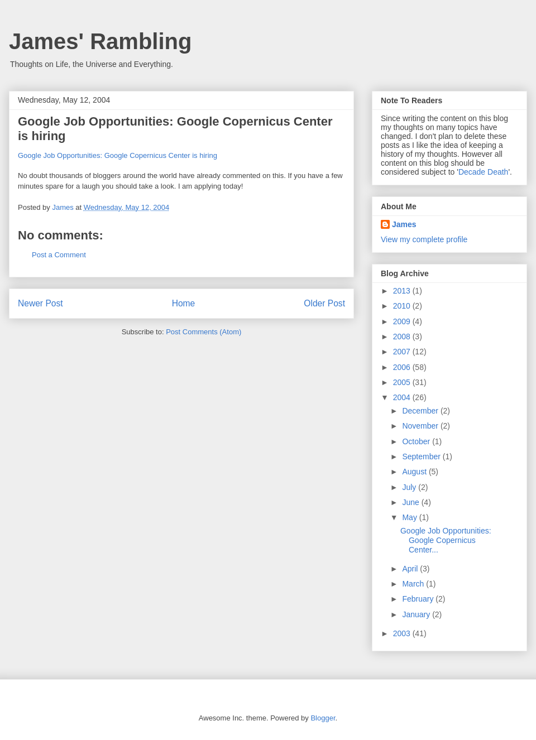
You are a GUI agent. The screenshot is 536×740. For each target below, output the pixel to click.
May (410, 517)
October (417, 441)
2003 (403, 633)
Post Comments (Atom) (203, 332)
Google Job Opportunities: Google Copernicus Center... (445, 540)
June (411, 502)
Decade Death (483, 171)
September (422, 456)
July (410, 487)
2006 (403, 367)
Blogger (322, 718)
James (404, 224)
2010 (403, 305)
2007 (403, 351)
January (417, 614)
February (419, 598)
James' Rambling (100, 41)
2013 (403, 290)
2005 (403, 382)
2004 (403, 397)
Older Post (324, 303)
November (421, 425)
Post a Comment (59, 255)
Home (183, 303)
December (421, 410)
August (415, 471)
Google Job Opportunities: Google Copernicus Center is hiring (117, 155)
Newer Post (40, 303)
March (414, 583)
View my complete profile (424, 239)
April (411, 568)
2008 (403, 336)
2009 (403, 321)
